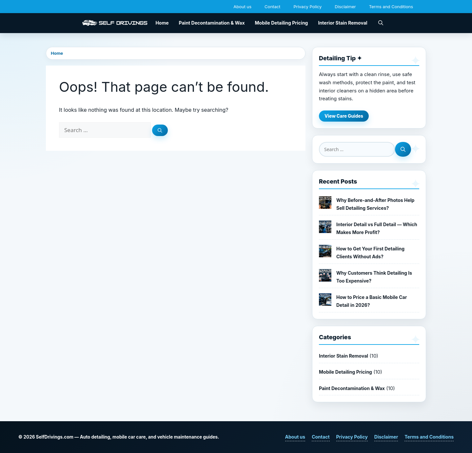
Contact (272, 6)
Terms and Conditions (391, 6)
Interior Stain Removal (342, 23)
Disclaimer (345, 6)
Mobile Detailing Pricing (281, 23)
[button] (381, 23)
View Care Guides (343, 116)
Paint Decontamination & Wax (212, 23)
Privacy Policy (307, 6)
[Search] (160, 130)
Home (161, 23)
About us (242, 6)
